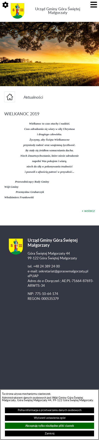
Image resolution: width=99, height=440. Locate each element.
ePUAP (33, 276)
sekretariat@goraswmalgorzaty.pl (63, 271)
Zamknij (49, 433)
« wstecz (88, 211)
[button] (5, 5)
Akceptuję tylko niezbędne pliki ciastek (49, 425)
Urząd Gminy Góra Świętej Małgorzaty (57, 11)
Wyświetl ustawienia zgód (49, 417)
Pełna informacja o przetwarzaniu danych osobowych (49, 410)
